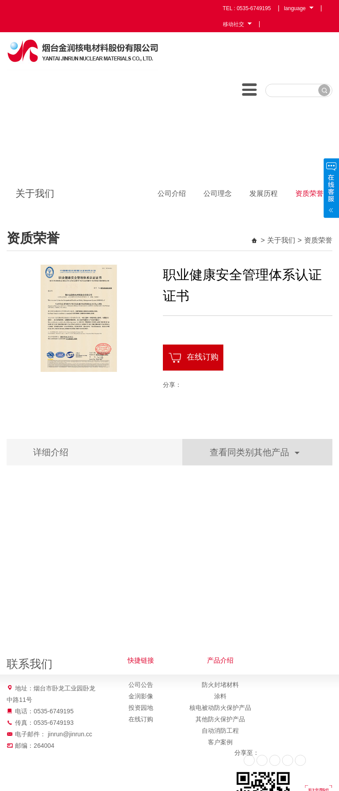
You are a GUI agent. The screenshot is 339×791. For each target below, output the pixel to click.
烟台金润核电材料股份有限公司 (82, 51)
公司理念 (217, 193)
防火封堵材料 (220, 684)
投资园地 (140, 707)
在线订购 (193, 357)
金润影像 (140, 696)
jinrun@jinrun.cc (70, 734)
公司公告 (140, 684)
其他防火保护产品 (220, 719)
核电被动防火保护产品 (220, 707)
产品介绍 (220, 660)
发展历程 (263, 193)
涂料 (220, 696)
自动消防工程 (220, 730)
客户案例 (220, 742)
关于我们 (281, 240)
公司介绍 (172, 193)
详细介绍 (50, 452)
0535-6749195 (254, 8)
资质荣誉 (309, 193)
